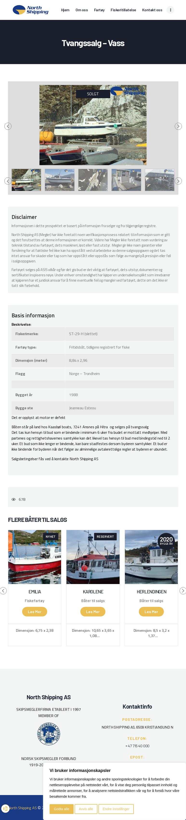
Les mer (34, 611)
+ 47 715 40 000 (137, 745)
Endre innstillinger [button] (116, 809)
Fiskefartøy (35, 600)
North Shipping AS (22, 808)
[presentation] (8, 126)
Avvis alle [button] (86, 809)
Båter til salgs (93, 600)
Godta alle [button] (61, 809)
